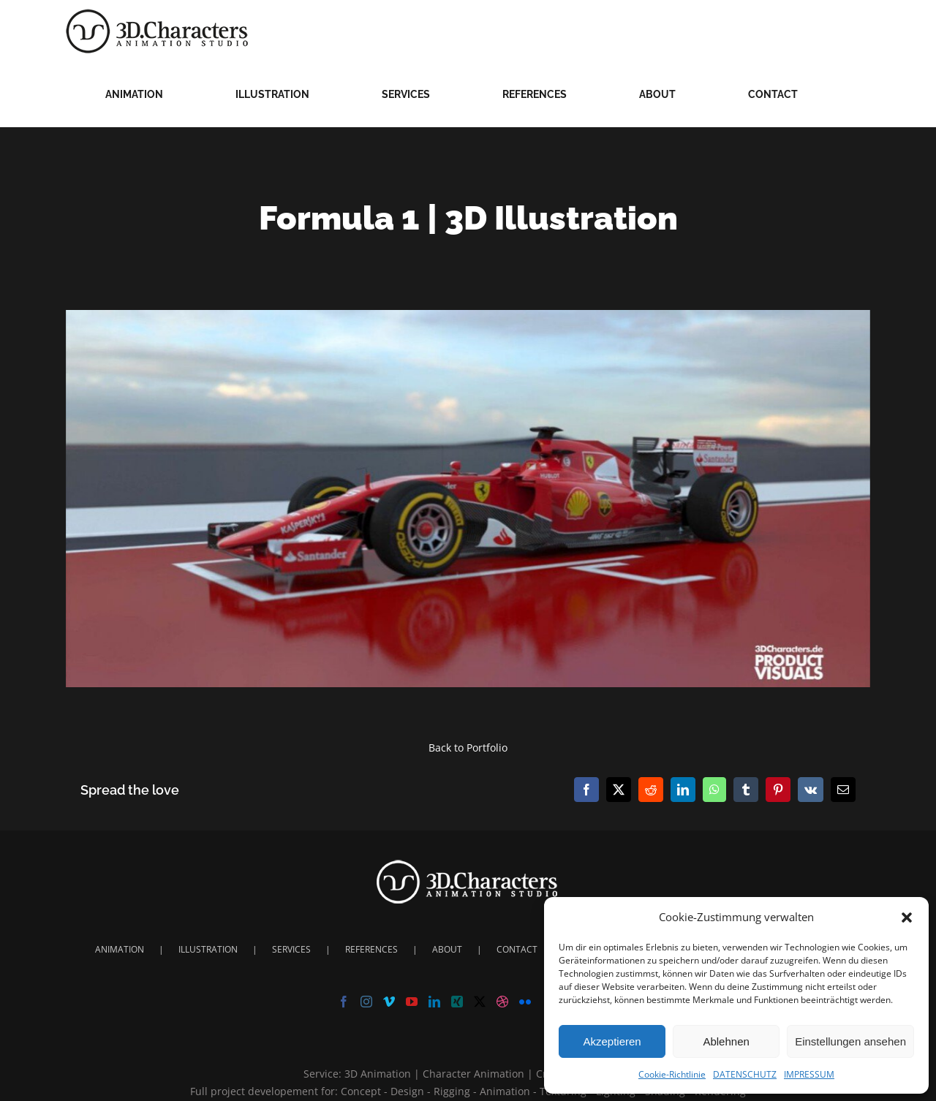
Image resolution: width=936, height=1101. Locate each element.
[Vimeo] (389, 1001)
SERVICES (291, 949)
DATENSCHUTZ (745, 1074)
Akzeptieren (612, 1041)
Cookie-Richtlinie (672, 1074)
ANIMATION (119, 949)
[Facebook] (344, 1001)
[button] (906, 917)
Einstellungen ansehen (850, 1041)
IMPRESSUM (809, 1074)
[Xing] (457, 1001)
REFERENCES (371, 949)
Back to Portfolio (468, 747)
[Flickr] (525, 1001)
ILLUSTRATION (208, 949)
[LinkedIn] (434, 1001)
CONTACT (517, 949)
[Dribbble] (502, 1001)
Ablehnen (726, 1041)
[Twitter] (480, 1001)
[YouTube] (412, 1001)
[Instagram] (366, 1001)
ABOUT (447, 949)
